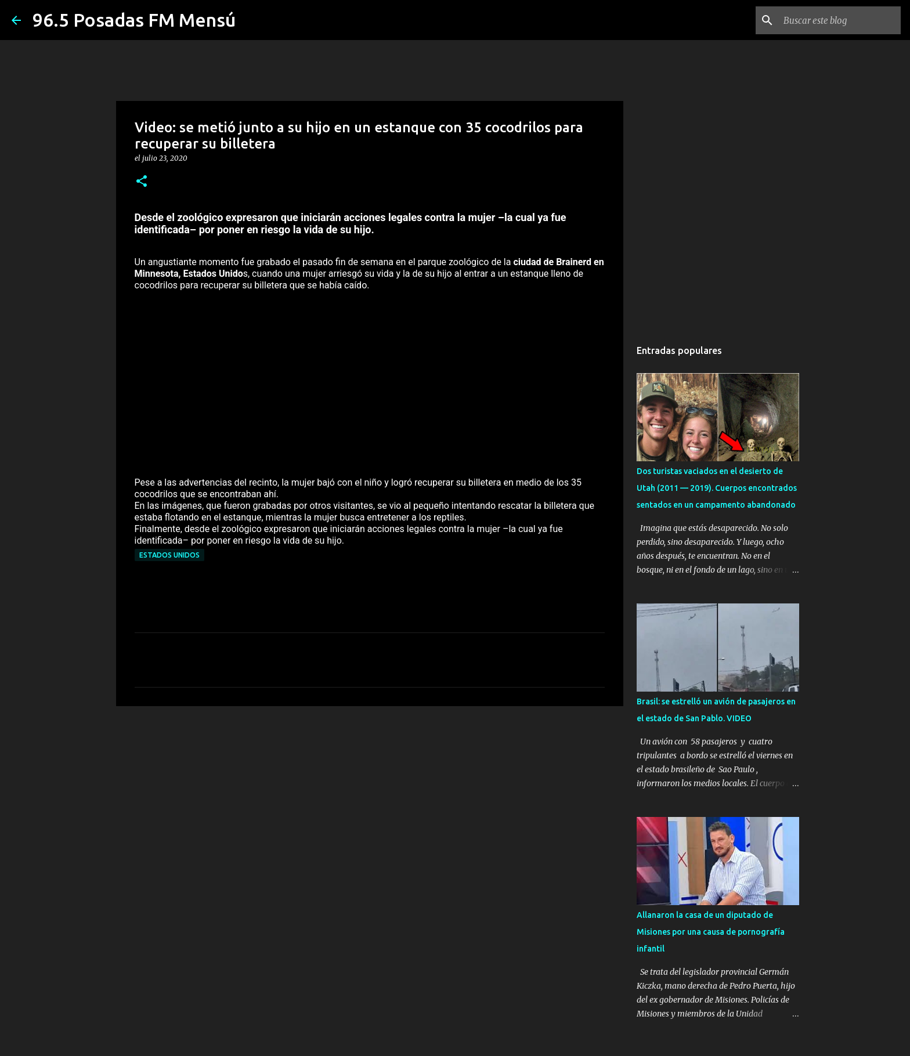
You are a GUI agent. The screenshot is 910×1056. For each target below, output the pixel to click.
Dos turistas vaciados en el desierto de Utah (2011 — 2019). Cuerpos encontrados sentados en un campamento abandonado (717, 487)
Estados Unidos (169, 555)
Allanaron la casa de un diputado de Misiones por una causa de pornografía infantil (711, 931)
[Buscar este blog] (840, 20)
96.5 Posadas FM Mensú (134, 19)
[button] (142, 182)
